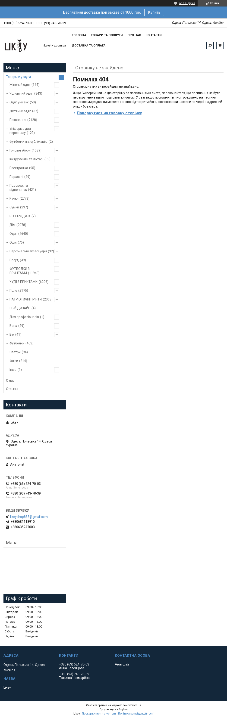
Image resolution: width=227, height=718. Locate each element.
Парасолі (16, 177)
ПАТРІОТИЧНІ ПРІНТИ (25, 299)
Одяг (13, 233)
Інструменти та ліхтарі (26, 159)
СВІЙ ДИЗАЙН (19, 308)
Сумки (14, 207)
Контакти (154, 35)
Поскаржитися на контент (99, 713)
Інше (12, 369)
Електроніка (18, 168)
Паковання (17, 120)
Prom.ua (135, 705)
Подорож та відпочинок (18, 188)
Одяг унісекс (19, 102)
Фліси (13, 361)
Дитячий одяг (20, 111)
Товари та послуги (107, 35)
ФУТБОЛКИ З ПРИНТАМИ (19, 271)
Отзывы (12, 389)
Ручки (14, 198)
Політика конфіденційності (136, 713)
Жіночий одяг (19, 85)
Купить (154, 12)
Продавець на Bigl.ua (114, 709)
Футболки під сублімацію (28, 141)
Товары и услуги (18, 77)
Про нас (134, 35)
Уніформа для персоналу (20, 131)
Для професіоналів (24, 317)
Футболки (16, 343)
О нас (10, 380)
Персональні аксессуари (28, 251)
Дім (12, 225)
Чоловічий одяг (21, 93)
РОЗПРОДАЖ (19, 216)
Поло (13, 290)
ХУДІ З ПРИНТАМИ (23, 282)
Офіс (13, 242)
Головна (79, 35)
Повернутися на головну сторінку (109, 113)
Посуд (14, 260)
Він (11, 334)
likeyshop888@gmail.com (29, 517)
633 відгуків (187, 3)
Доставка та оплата (88, 45)
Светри (15, 352)
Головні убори (20, 150)
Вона (13, 326)
